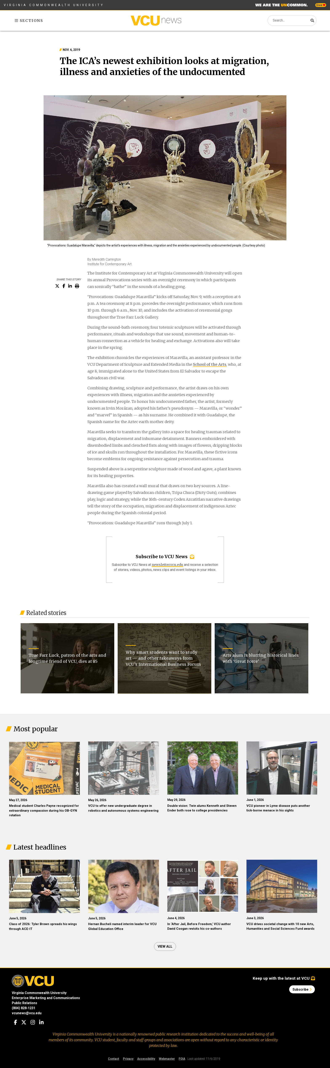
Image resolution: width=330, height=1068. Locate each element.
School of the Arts (209, 364)
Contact (113, 1058)
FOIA (182, 1058)
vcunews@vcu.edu (26, 1013)
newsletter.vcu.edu (167, 564)
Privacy (128, 1058)
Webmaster (167, 1058)
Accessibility (146, 1058)
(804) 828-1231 (23, 1008)
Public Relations (24, 1003)
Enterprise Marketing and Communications (46, 998)
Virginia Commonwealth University (54, 5)
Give (320, 5)
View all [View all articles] (165, 946)
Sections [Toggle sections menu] (29, 20)
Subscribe (302, 989)
